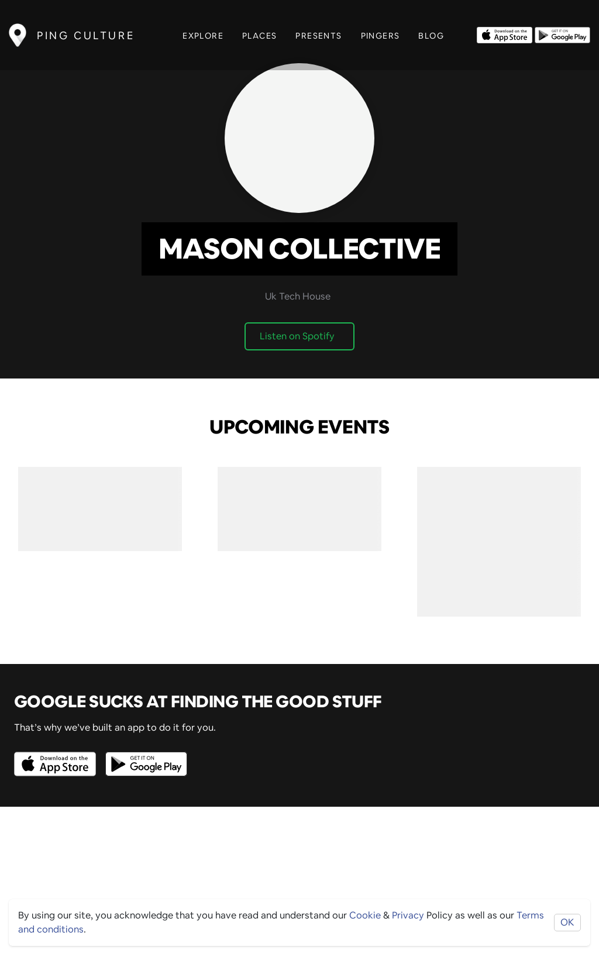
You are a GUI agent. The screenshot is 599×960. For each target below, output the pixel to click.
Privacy (408, 915)
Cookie (365, 915)
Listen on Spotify (297, 336)
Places (259, 35)
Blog (431, 35)
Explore (203, 35)
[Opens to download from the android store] (562, 34)
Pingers (380, 35)
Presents (318, 35)
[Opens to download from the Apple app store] (504, 34)
